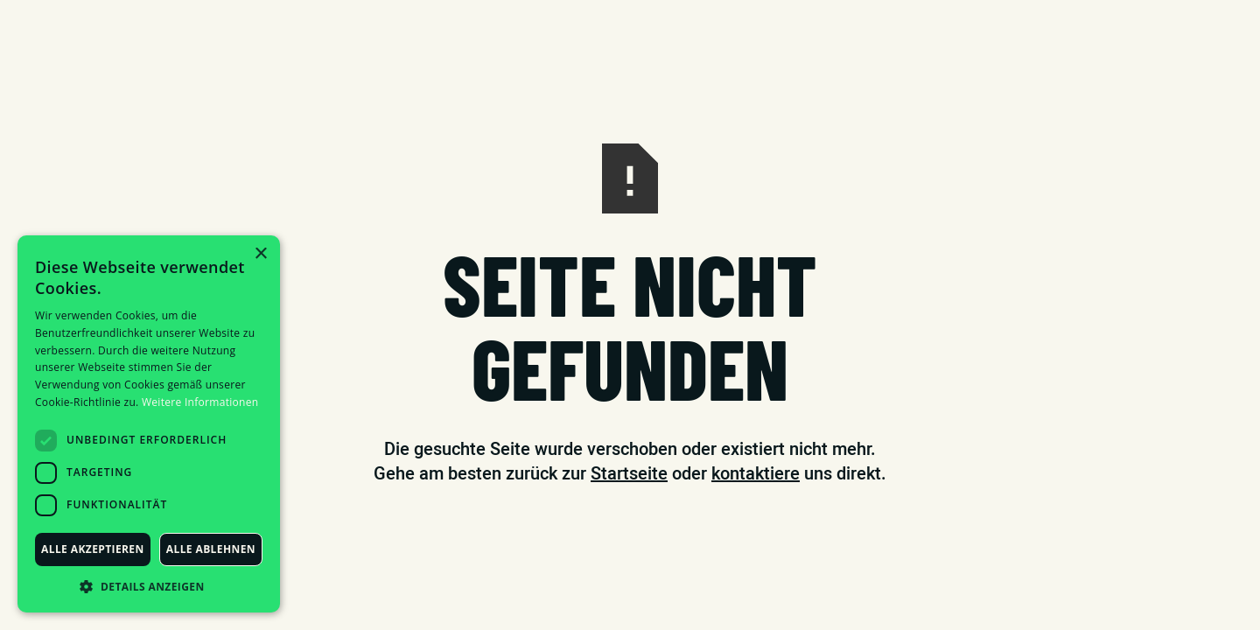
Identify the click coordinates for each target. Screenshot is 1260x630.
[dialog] (149, 423)
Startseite (629, 473)
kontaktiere (755, 473)
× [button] (260, 254)
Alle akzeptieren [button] (92, 549)
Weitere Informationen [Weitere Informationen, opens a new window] (200, 402)
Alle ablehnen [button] (211, 549)
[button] (148, 586)
